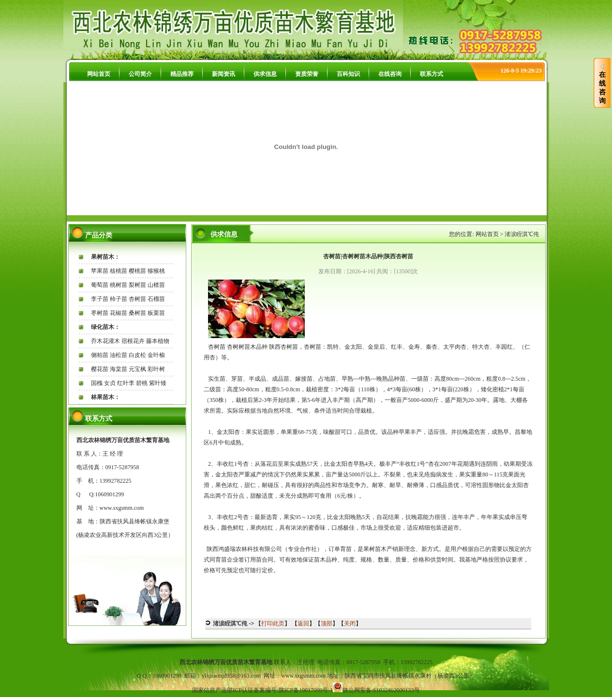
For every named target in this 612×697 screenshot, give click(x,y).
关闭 (350, 623)
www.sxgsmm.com (122, 507)
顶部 (326, 623)
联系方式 (431, 74)
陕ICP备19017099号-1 (306, 690)
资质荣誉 (306, 74)
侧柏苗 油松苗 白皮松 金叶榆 (128, 355)
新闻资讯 (223, 74)
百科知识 (348, 74)
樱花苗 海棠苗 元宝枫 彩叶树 (128, 369)
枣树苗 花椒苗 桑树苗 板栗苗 (128, 313)
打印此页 (272, 623)
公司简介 (140, 74)
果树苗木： (105, 256)
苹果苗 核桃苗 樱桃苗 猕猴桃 (128, 270)
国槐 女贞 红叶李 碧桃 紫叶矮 (128, 383)
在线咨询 (390, 74)
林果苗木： (105, 397)
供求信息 (265, 74)
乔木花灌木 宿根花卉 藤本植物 (130, 341)
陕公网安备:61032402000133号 (381, 690)
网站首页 (98, 74)
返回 (303, 623)
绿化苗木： (105, 327)
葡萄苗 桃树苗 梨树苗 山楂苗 (128, 285)
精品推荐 (182, 74)
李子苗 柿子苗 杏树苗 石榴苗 (128, 299)
